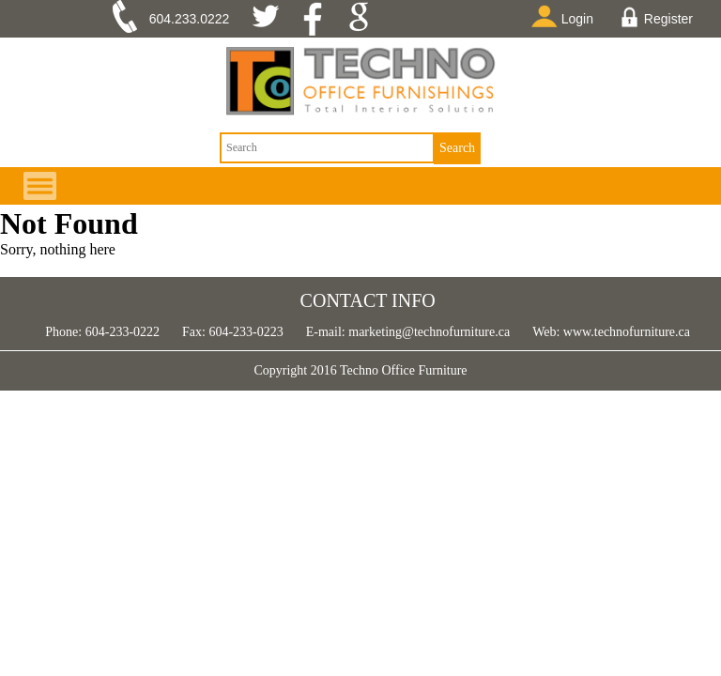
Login (565, 16)
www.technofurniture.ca (625, 332)
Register (657, 17)
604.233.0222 (189, 18)
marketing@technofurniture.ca (427, 332)
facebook (319, 19)
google (365, 19)
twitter (273, 19)
